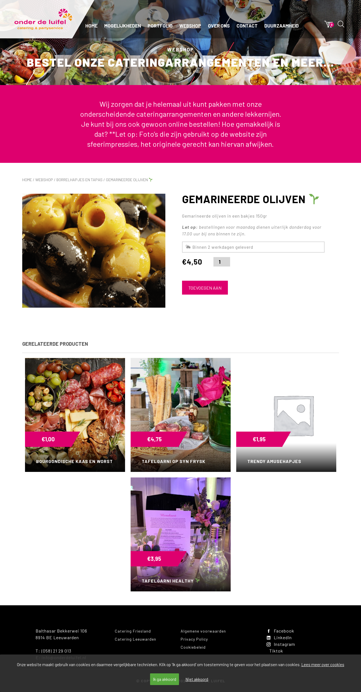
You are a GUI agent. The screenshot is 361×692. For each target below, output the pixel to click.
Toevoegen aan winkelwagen (204, 290)
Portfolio (160, 25)
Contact (247, 25)
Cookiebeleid (193, 647)
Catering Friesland (133, 631)
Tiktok (276, 650)
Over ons (219, 25)
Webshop (190, 25)
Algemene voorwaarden (203, 631)
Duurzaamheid (281, 25)
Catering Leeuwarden (135, 639)
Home (91, 25)
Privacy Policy (194, 639)
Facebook (280, 630)
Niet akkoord (196, 679)
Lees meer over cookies (322, 664)
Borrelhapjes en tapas (79, 179)
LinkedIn (279, 637)
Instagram (281, 644)
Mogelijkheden (122, 25)
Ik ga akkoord (164, 679)
